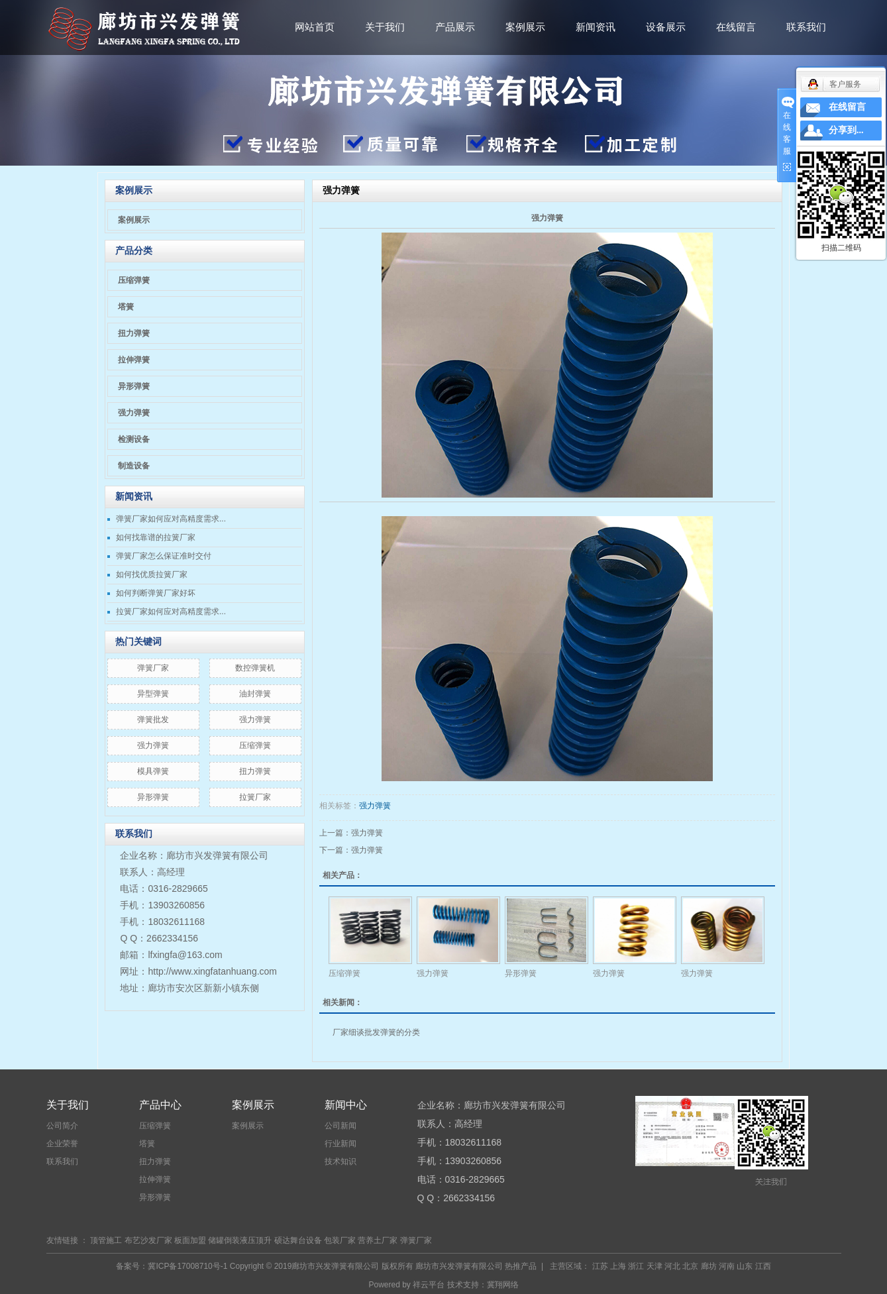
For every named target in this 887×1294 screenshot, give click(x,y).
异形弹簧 (134, 386)
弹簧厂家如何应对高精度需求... (171, 518)
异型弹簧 (153, 693)
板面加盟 (190, 1240)
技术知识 (340, 1161)
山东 (745, 1266)
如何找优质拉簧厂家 (151, 574)
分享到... (846, 130)
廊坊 (709, 1266)
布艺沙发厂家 (148, 1240)
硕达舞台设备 (298, 1240)
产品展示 (455, 26)
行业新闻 (340, 1143)
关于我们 (385, 26)
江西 (763, 1266)
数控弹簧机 (255, 668)
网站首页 (315, 26)
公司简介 (62, 1125)
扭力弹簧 (134, 333)
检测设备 (134, 439)
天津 (654, 1266)
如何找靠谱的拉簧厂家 (155, 537)
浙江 (636, 1266)
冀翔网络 (503, 1284)
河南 (727, 1266)
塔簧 (126, 306)
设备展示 (666, 26)
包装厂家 (340, 1240)
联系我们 (806, 26)
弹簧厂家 (153, 668)
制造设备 (134, 465)
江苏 (600, 1266)
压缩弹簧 (134, 280)
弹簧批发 (153, 719)
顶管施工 (106, 1240)
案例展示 (525, 26)
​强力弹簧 (255, 719)
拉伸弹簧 (134, 359)
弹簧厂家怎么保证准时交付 (163, 556)
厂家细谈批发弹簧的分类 (376, 1032)
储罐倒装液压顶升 (240, 1240)
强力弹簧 (134, 412)
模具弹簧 (153, 771)
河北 (672, 1266)
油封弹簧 (255, 693)
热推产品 (521, 1266)
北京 (690, 1266)
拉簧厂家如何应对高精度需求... (171, 611)
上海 (618, 1266)
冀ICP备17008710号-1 (187, 1266)
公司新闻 (340, 1125)
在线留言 (736, 26)
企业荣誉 (62, 1143)
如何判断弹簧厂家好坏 (155, 593)
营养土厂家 (377, 1240)
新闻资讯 (595, 26)
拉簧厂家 (255, 797)
